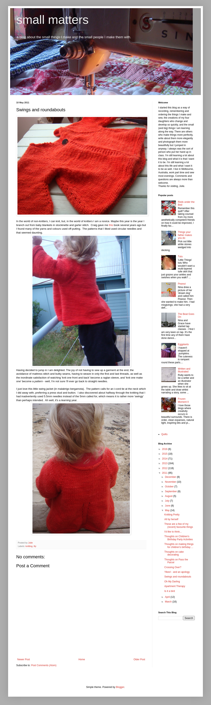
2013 (165, 463)
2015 (165, 453)
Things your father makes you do (185, 235)
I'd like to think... (173, 531)
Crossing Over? (172, 567)
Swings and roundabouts (177, 576)
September (171, 491)
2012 (165, 468)
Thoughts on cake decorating (174, 553)
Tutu (180, 256)
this (111, 225)
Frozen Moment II (183, 400)
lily (35, 546)
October (169, 486)
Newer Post (23, 659)
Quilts (164, 434)
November (171, 481)
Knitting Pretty (172, 514)
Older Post (139, 659)
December (171, 477)
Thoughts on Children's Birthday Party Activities (178, 538)
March (168, 601)
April (167, 597)
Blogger (120, 687)
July (167, 500)
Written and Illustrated (184, 370)
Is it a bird (169, 591)
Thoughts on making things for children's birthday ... (179, 545)
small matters (52, 19)
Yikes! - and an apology (177, 572)
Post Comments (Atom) (43, 665)
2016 (165, 449)
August (169, 496)
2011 (165, 472)
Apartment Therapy (174, 586)
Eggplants (183, 344)
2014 (165, 458)
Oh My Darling (172, 581)
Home (82, 659)
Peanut (182, 283)
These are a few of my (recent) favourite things (178, 525)
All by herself (171, 519)
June (168, 505)
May (167, 510)
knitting (29, 546)
